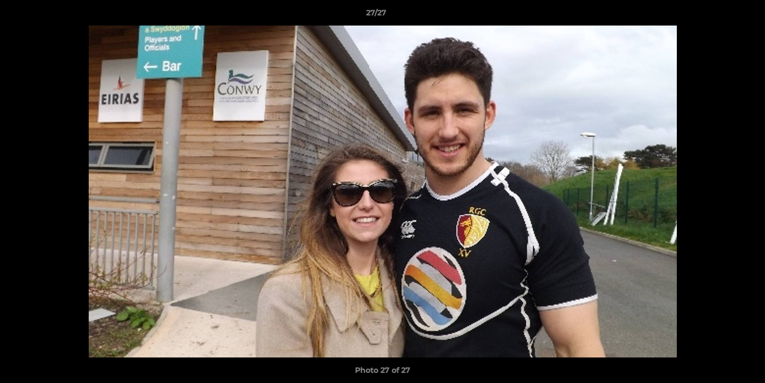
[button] (720, 15)
